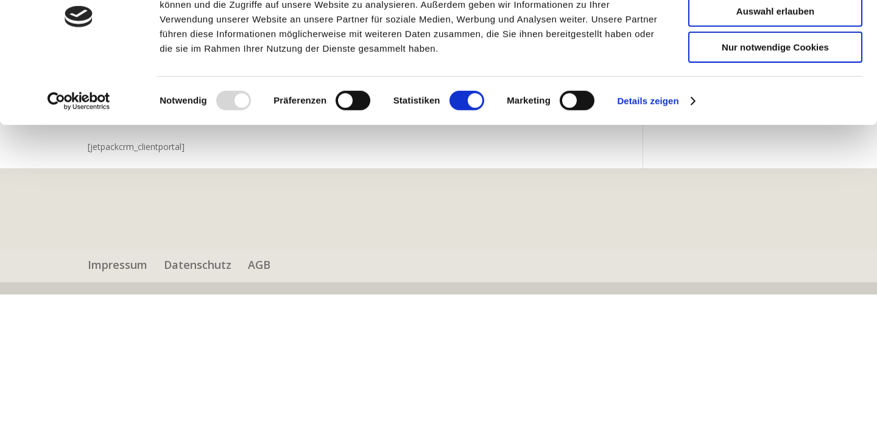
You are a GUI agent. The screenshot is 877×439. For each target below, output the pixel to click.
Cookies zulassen (775, 30)
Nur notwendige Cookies (775, 101)
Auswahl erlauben (775, 66)
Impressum (117, 264)
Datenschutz (197, 264)
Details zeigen (647, 155)
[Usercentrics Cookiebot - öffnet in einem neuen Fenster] (79, 155)
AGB (259, 264)
